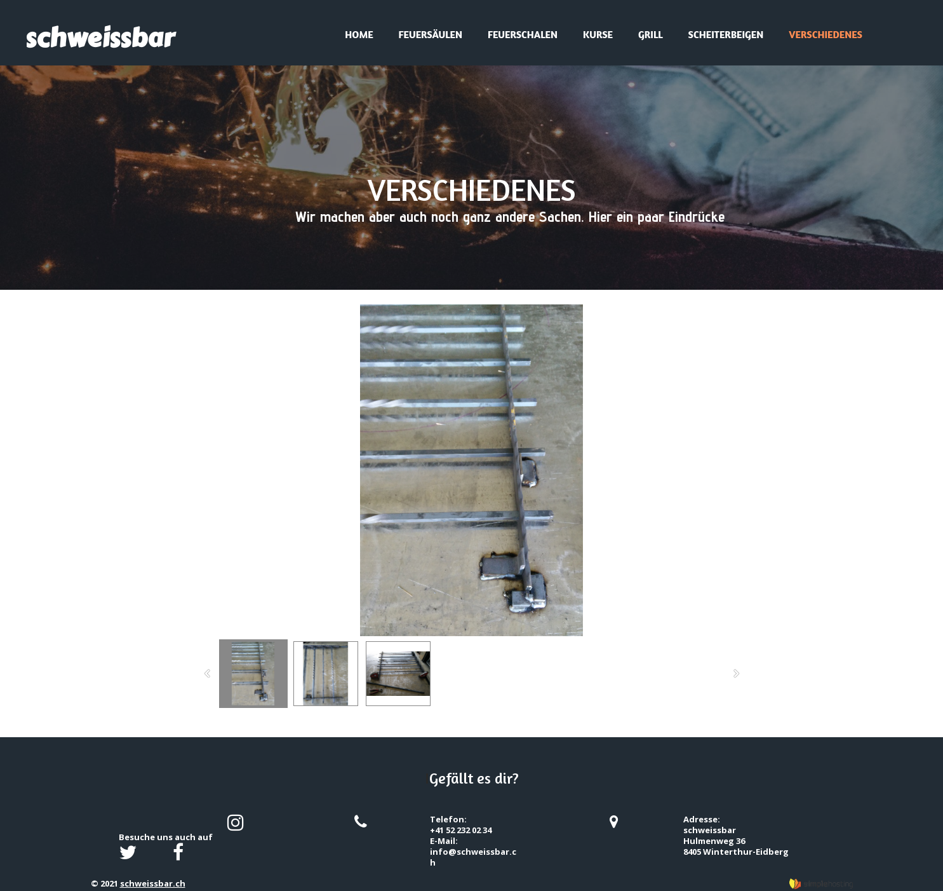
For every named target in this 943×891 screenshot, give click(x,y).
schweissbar (99, 37)
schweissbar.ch (152, 883)
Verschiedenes (825, 34)
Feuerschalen (523, 34)
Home (359, 34)
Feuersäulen (430, 34)
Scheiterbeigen (726, 34)
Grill (650, 34)
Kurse (598, 34)
